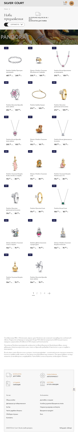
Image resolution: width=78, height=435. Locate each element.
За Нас (8, 407)
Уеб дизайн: (66, 428)
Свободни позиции (12, 414)
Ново (6, 48)
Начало (7, 9)
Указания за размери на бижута (50, 407)
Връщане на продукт (46, 410)
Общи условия (10, 400)
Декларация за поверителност (16, 403)
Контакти (9, 418)
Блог (41, 414)
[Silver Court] (14, 3)
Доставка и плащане (46, 400)
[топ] (74, 390)
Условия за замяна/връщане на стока (51, 403)
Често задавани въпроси (14, 410)
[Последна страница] (49, 293)
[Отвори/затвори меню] (71, 3)
